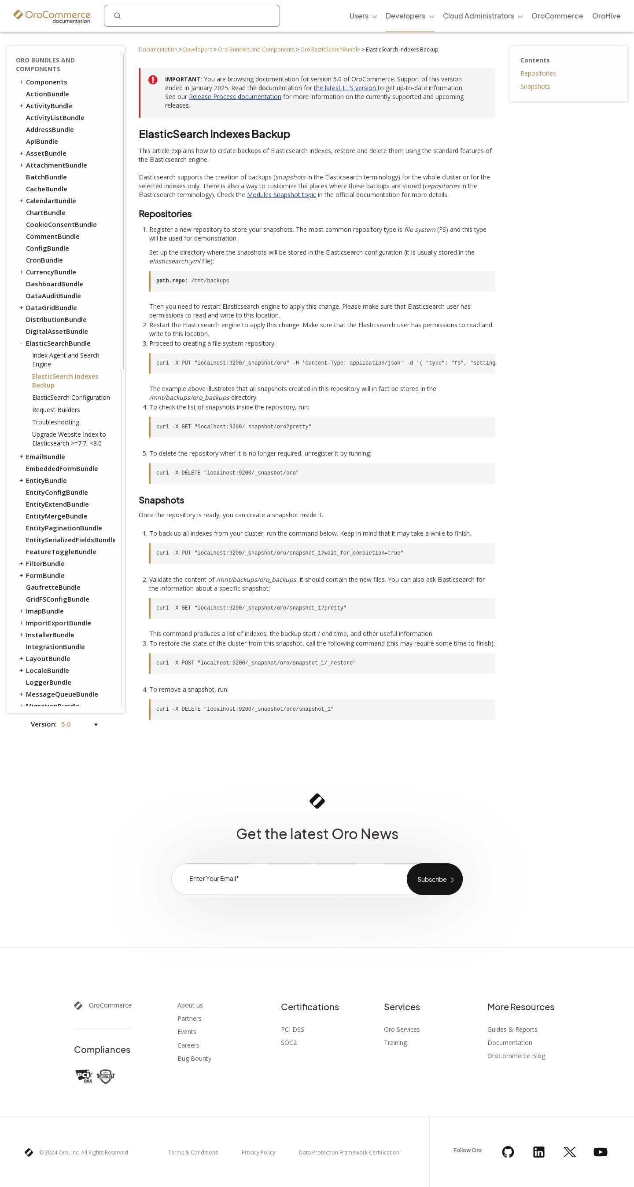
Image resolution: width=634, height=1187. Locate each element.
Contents (535, 60)
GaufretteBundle (53, 267)
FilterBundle (41, 243)
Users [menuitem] (359, 15)
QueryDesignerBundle (57, 481)
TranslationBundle (51, 623)
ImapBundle (41, 291)
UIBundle (36, 647)
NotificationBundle (56, 433)
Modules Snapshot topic (281, 194)
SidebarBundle (49, 564)
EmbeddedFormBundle (62, 148)
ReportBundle (48, 504)
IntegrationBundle (55, 326)
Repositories (538, 73)
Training (395, 1043)
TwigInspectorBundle (60, 635)
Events (186, 1032)
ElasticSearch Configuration (71, 77)
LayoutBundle (44, 338)
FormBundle (41, 255)
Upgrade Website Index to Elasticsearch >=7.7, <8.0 (69, 119)
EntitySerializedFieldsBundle (70, 219)
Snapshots (535, 86)
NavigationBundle (51, 409)
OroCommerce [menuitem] (557, 15)
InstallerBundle (46, 314)
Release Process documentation (235, 96)
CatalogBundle (50, 694)
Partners (189, 1019)
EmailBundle (41, 136)
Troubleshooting (55, 102)
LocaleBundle (43, 350)
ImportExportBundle (54, 303)
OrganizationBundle (58, 457)
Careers (188, 1045)
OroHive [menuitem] (606, 15)
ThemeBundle (48, 611)
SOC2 (289, 1043)
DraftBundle (42, 683)
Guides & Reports (512, 1030)
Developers (197, 49)
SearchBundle (44, 528)
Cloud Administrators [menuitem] (478, 15)
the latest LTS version (346, 88)
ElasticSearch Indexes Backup (65, 60)
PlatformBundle (47, 469)
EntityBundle (42, 160)
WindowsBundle (51, 659)
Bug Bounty (194, 1059)
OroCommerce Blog (516, 1056)
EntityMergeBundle (57, 196)
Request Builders (56, 90)
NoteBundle (45, 421)
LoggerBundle (48, 362)
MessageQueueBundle (58, 374)
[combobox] (192, 15)
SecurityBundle (50, 540)
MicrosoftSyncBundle (60, 398)
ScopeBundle (46, 516)
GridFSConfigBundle (57, 279)
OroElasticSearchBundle (330, 49)
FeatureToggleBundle (61, 231)
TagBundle (39, 588)
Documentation (158, 49)
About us (190, 1005)
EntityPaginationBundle (64, 208)
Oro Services (402, 1030)
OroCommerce (110, 1005)
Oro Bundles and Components (256, 49)
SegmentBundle (51, 552)
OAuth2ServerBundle (59, 445)
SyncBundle (40, 576)
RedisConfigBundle (52, 493)
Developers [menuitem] (405, 15)
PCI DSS (292, 1030)
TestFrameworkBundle (58, 599)
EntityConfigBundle (57, 172)
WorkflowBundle (48, 671)
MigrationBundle (49, 386)
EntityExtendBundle (57, 184)
